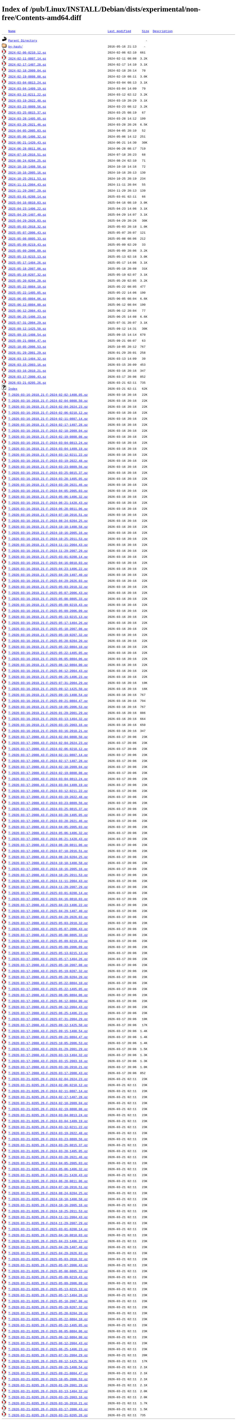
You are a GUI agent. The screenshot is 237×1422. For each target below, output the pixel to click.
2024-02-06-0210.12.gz (27, 52)
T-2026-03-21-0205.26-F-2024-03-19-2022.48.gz (48, 1133)
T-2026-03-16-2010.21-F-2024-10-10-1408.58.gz (48, 527)
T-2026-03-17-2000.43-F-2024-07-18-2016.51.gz (48, 851)
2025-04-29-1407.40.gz (27, 214)
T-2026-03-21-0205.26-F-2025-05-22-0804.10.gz (48, 1319)
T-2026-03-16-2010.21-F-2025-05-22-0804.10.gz (48, 647)
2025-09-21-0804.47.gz (27, 340)
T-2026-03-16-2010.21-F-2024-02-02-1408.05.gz (48, 394)
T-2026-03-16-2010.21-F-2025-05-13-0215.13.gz (48, 617)
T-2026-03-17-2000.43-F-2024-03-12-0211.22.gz (48, 791)
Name (12, 31)
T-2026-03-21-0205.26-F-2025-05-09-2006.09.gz (48, 1283)
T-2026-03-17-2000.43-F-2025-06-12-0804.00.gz (48, 1001)
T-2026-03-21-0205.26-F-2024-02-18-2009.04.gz (48, 1103)
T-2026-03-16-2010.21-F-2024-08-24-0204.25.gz (48, 521)
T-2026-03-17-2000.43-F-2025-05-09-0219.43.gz (48, 941)
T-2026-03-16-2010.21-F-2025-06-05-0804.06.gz (48, 659)
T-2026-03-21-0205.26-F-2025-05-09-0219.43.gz (48, 1277)
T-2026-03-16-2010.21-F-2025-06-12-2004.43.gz (48, 671)
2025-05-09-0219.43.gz (27, 244)
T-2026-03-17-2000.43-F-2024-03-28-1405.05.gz (48, 815)
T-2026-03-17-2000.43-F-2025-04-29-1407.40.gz (48, 911)
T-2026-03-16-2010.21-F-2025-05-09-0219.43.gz (48, 605)
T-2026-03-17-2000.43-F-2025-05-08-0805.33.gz (48, 935)
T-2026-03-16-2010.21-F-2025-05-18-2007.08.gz (48, 629)
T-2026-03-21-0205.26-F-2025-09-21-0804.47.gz (48, 1373)
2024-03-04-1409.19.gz (27, 88)
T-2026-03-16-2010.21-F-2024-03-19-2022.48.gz (48, 461)
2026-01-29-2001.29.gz (27, 352)
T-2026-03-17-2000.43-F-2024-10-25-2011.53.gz (48, 875)
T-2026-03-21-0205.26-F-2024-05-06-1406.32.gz (48, 1169)
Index (12, 388)
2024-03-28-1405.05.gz (27, 118)
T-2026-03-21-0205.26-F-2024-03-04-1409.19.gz (48, 1121)
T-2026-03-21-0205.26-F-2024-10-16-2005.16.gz (48, 1205)
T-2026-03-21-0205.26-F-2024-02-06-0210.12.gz (48, 1085)
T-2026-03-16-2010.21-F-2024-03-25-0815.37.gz (48, 473)
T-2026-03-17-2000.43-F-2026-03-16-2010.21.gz (48, 1067)
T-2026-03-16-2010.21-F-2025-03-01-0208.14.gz (48, 557)
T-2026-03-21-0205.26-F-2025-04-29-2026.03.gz (48, 1253)
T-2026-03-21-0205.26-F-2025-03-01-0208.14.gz (48, 1229)
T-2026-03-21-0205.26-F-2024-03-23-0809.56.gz (48, 1139)
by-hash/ (15, 46)
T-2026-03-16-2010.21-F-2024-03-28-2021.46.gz (48, 485)
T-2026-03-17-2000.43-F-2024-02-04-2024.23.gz (48, 743)
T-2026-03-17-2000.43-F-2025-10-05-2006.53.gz (48, 1043)
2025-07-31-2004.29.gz (27, 322)
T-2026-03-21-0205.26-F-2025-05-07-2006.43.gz (48, 1265)
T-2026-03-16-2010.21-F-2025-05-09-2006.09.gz (48, 611)
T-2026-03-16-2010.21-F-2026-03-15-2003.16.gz (48, 725)
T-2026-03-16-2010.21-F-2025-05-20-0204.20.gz (48, 641)
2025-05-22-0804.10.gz (27, 286)
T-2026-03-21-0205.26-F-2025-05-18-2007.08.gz (48, 1301)
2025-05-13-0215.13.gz (27, 256)
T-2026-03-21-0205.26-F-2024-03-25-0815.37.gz (48, 1145)
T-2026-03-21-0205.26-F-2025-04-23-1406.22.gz (48, 1241)
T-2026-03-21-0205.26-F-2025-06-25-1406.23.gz (48, 1349)
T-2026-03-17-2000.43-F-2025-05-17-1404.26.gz (48, 959)
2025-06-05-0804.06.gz (27, 298)
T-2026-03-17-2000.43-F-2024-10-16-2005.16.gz (48, 869)
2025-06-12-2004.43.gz (27, 310)
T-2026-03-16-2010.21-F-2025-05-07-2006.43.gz (48, 593)
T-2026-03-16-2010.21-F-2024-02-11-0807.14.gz (48, 419)
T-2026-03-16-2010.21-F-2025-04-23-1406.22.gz (48, 569)
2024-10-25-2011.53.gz (27, 178)
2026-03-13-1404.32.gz (27, 358)
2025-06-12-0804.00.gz (27, 304)
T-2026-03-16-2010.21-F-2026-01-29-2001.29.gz (48, 713)
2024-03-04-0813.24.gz (27, 82)
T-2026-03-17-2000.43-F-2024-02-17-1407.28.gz (48, 761)
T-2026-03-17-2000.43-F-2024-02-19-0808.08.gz (48, 773)
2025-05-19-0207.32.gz (27, 274)
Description (163, 31)
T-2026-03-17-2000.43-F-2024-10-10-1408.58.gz (48, 863)
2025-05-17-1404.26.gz (27, 262)
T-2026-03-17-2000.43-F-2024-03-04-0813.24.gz (48, 779)
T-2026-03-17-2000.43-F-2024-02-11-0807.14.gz (48, 755)
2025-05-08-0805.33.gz (27, 238)
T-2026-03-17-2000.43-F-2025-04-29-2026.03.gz (48, 917)
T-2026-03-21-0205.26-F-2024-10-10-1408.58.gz (48, 1199)
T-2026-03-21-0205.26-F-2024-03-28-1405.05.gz (48, 1151)
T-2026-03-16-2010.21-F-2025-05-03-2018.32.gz (48, 587)
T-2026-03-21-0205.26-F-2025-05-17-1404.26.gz (48, 1295)
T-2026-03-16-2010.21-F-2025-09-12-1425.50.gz (48, 689)
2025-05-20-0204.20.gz (27, 280)
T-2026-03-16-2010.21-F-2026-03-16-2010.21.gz (48, 731)
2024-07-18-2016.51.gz (27, 154)
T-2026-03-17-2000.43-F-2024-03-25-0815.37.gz (48, 809)
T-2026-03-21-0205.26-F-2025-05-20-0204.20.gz (48, 1313)
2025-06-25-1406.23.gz (27, 316)
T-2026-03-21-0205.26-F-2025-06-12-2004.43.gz (48, 1343)
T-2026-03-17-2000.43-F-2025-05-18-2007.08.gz (48, 965)
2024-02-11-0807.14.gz (27, 58)
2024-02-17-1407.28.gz (27, 64)
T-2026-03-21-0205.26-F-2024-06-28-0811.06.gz (48, 1181)
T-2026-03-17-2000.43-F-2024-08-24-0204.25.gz (48, 857)
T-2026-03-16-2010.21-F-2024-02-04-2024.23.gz (48, 407)
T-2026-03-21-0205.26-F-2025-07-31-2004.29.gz (48, 1355)
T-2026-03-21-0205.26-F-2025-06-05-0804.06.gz (48, 1331)
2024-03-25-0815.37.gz (27, 112)
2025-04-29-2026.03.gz (27, 220)
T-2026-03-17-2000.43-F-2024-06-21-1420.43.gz (48, 839)
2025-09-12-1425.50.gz (27, 328)
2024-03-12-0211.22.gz (27, 94)
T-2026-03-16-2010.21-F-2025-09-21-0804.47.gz (48, 701)
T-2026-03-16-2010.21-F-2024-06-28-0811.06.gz (48, 509)
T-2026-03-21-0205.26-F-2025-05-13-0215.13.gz (48, 1289)
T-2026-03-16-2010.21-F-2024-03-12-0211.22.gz (48, 455)
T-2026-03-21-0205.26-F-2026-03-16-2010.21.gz (48, 1403)
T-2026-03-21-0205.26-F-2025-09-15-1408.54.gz (48, 1367)
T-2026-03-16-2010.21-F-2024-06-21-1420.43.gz (48, 503)
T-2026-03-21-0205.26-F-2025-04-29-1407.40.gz (48, 1247)
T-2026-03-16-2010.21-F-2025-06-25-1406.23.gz (48, 677)
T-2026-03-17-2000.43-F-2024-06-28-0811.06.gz (48, 845)
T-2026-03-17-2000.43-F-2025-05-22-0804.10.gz (48, 983)
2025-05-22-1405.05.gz (27, 292)
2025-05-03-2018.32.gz (27, 226)
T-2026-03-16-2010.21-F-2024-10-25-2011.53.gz (48, 539)
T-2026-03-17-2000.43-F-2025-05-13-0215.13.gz (48, 953)
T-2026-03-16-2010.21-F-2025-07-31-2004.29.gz (48, 683)
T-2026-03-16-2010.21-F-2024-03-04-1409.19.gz (48, 449)
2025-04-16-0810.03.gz (27, 202)
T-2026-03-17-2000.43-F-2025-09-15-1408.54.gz (48, 1031)
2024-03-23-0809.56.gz (27, 106)
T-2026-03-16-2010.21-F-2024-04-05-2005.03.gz (48, 491)
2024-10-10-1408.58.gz (27, 166)
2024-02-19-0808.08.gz (27, 76)
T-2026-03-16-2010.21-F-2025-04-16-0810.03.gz (48, 563)
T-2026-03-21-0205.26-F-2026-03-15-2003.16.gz (48, 1397)
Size (145, 31)
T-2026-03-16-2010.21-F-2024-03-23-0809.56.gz (48, 467)
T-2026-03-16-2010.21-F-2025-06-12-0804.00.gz (48, 665)
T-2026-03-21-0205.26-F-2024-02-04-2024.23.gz (48, 1079)
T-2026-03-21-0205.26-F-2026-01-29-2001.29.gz (48, 1385)
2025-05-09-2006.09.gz (27, 250)
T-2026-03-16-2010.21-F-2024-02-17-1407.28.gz (48, 425)
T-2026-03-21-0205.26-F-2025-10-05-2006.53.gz (48, 1379)
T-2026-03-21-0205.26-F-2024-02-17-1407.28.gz (48, 1097)
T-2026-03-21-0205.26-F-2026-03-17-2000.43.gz (48, 1409)
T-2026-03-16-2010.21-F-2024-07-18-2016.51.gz (48, 515)
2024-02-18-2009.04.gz (27, 70)
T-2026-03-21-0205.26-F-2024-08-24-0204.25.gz (48, 1193)
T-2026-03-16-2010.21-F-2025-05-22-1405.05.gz (48, 653)
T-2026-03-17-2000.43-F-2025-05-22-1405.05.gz (48, 989)
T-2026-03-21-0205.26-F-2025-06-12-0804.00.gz (48, 1337)
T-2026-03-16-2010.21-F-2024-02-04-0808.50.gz (48, 401)
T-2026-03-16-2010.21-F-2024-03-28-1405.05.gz (48, 479)
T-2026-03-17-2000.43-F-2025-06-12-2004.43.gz (48, 1007)
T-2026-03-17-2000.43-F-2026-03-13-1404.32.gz (48, 1055)
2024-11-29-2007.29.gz (27, 190)
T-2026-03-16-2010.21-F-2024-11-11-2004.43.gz (48, 545)
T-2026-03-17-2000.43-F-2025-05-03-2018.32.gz (48, 923)
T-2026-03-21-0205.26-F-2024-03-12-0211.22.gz (48, 1127)
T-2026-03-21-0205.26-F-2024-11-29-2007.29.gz (48, 1223)
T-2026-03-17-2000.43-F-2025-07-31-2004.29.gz (48, 1019)
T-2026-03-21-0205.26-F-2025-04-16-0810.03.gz (48, 1235)
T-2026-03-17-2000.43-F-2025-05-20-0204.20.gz (48, 977)
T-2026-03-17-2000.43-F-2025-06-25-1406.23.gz (48, 1013)
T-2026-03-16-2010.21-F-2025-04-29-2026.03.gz (48, 581)
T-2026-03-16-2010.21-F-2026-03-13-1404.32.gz (48, 719)
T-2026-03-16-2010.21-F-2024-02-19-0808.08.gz (48, 437)
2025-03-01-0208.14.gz (27, 196)
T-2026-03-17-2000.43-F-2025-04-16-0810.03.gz (48, 899)
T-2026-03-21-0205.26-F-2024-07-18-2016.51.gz (48, 1187)
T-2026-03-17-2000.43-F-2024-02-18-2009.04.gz (48, 767)
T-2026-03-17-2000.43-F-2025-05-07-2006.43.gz (48, 929)
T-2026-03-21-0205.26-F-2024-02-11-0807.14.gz (48, 1091)
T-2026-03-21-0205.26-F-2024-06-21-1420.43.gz (48, 1175)
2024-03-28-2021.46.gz (27, 124)
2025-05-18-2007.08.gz (27, 268)
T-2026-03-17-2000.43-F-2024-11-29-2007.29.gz (48, 887)
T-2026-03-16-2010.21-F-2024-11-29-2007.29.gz (48, 551)
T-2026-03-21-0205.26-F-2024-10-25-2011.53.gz (48, 1211)
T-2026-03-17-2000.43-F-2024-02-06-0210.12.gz (48, 749)
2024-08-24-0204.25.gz (27, 160)
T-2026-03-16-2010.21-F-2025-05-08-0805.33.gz (48, 599)
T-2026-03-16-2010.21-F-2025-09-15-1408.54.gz (48, 695)
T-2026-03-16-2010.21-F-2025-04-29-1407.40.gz (48, 575)
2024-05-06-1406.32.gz (27, 136)
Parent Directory (22, 40)
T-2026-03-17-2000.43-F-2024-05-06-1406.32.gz (48, 833)
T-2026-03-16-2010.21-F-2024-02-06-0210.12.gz (48, 413)
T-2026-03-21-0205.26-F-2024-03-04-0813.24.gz (48, 1115)
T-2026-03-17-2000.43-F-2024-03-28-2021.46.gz (48, 821)
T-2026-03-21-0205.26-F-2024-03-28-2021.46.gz (48, 1157)
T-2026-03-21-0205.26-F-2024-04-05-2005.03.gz (48, 1163)
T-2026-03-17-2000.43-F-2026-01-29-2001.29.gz (48, 1049)
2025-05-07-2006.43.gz (27, 232)
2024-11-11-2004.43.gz (27, 184)
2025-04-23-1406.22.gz (27, 208)
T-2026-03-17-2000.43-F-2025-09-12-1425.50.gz (48, 1025)
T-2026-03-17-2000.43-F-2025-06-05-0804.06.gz (48, 995)
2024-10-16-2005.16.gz (27, 172)
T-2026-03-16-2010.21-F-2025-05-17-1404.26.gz (48, 623)
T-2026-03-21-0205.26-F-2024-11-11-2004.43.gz (48, 1217)
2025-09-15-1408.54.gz (27, 334)
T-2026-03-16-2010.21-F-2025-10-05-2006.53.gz (48, 707)
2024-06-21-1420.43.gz (27, 142)
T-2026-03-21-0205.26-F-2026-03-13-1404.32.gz (48, 1391)
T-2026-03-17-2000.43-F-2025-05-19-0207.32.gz (48, 971)
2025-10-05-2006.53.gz (27, 346)
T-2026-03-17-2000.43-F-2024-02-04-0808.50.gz (48, 737)
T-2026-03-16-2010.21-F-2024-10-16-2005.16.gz (48, 533)
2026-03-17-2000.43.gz (27, 376)
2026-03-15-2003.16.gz (27, 364)
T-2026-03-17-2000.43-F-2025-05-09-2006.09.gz (48, 947)
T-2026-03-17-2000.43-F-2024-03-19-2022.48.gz (48, 797)
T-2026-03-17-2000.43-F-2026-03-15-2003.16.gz (48, 1061)
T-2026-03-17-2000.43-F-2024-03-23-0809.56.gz (48, 803)
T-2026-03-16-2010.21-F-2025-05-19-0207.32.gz (48, 635)
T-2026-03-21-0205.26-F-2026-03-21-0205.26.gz (48, 1415)
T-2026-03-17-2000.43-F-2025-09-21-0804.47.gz (48, 1037)
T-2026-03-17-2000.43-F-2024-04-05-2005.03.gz (48, 827)
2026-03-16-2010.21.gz (27, 370)
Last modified (119, 31)
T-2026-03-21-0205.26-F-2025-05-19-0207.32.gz (48, 1307)
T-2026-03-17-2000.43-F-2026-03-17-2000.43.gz (48, 1073)
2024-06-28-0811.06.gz (27, 148)
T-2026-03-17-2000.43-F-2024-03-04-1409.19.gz (48, 785)
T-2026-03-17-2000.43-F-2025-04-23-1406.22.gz (48, 905)
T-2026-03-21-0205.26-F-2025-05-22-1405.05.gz (48, 1325)
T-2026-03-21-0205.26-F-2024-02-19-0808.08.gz (48, 1109)
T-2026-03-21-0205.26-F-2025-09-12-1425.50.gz (48, 1361)
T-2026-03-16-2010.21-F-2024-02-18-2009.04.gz (48, 431)
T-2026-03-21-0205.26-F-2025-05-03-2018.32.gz (48, 1259)
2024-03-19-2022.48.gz (27, 100)
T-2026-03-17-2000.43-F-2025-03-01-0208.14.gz (48, 893)
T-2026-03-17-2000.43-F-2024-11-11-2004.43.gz (48, 881)
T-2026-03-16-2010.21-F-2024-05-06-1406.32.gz (48, 497)
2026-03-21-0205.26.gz (27, 382)
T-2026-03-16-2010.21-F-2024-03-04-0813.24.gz (48, 443)
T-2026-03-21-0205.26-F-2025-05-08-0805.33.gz (48, 1271)
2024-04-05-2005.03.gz (27, 130)
